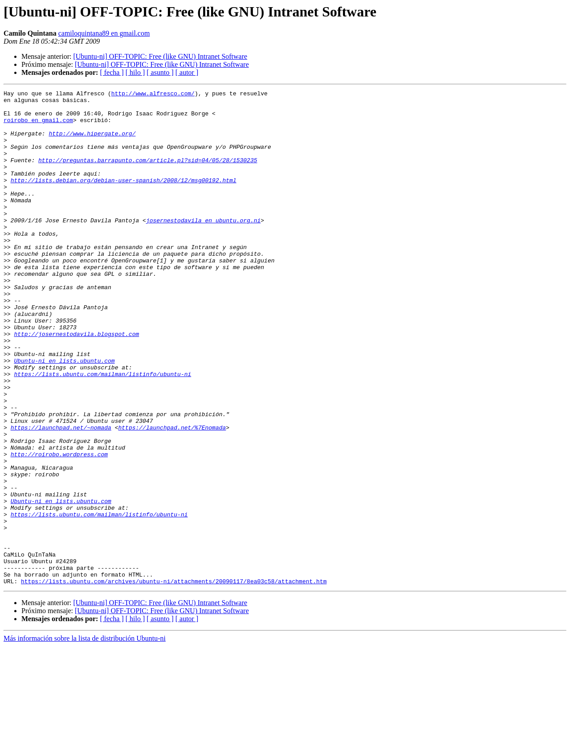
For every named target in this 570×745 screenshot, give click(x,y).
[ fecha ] (111, 72)
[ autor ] (187, 72)
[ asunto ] (160, 72)
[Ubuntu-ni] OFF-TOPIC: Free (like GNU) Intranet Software (160, 56)
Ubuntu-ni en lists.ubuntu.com (64, 415)
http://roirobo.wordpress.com (59, 528)
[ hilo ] (135, 72)
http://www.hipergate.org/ (92, 143)
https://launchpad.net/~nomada (61, 495)
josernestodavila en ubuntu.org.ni (203, 247)
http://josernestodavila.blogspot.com (76, 383)
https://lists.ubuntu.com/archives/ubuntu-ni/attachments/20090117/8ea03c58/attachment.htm (173, 680)
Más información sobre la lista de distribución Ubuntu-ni (85, 737)
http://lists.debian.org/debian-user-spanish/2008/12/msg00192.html (123, 199)
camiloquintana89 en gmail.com (104, 33)
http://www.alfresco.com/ (153, 94)
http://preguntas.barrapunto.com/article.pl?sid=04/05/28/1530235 (147, 175)
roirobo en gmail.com (38, 127)
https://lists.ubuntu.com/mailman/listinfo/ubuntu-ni (102, 431)
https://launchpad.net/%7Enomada (172, 495)
